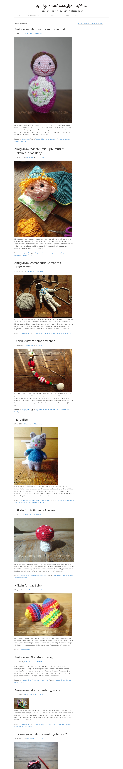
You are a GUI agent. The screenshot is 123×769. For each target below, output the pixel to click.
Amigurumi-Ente (59, 680)
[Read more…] (44, 134)
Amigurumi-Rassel (55, 253)
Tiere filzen (22, 419)
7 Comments (38, 34)
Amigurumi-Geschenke (42, 139)
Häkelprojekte (50, 15)
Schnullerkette (23, 412)
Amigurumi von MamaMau (61, 6)
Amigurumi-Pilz (56, 575)
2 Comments (38, 662)
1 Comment (37, 515)
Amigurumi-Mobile (40, 724)
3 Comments (40, 345)
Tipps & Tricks (65, 15)
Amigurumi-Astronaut (41, 333)
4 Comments (40, 157)
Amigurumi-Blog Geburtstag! (33, 657)
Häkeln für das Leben (28, 585)
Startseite (18, 15)
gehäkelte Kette (54, 410)
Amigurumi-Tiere (33, 15)
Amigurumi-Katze (60, 500)
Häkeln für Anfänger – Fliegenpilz (36, 510)
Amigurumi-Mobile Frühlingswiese (37, 690)
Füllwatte (34, 502)
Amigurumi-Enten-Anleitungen (30, 680)
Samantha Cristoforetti (64, 333)
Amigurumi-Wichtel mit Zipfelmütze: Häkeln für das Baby (39, 151)
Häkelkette (63, 410)
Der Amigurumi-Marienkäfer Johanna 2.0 (41, 734)
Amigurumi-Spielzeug (20, 578)
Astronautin (52, 333)
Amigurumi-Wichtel (26, 255)
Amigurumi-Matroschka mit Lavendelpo (41, 29)
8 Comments (38, 590)
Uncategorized (45, 500)
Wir (76, 15)
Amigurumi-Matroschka (57, 139)
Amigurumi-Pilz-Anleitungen (29, 575)
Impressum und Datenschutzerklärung (90, 23)
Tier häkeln (41, 502)
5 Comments (40, 271)
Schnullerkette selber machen (34, 341)
